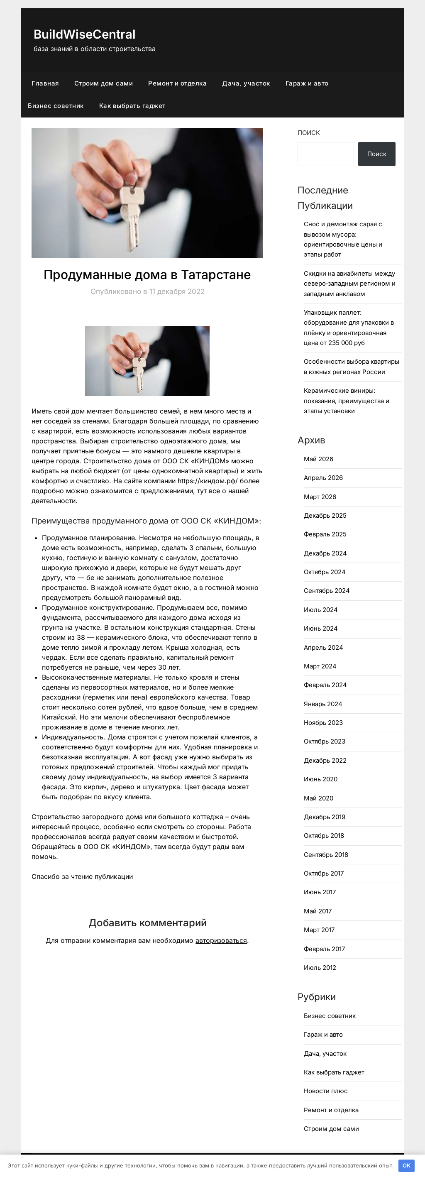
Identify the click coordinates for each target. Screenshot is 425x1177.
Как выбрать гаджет (132, 106)
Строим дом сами (103, 83)
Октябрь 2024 (325, 572)
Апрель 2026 (323, 478)
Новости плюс (326, 1091)
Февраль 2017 (324, 949)
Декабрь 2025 (325, 515)
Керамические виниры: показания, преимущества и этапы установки (346, 401)
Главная (45, 83)
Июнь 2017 (320, 892)
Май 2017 (318, 911)
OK (406, 1165)
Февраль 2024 (325, 685)
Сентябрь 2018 (326, 855)
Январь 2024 (323, 704)
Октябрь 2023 (324, 741)
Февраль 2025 (325, 534)
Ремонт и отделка (177, 83)
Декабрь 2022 (325, 760)
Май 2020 (318, 798)
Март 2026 (320, 497)
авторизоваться (221, 940)
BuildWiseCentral (86, 34)
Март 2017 (319, 930)
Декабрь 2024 (325, 553)
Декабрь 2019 (324, 817)
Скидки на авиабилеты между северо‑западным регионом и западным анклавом (350, 283)
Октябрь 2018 (324, 835)
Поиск (309, 133)
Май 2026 (318, 459)
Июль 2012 (320, 967)
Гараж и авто (307, 83)
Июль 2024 (321, 610)
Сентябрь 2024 (327, 591)
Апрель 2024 (323, 647)
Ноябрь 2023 (323, 723)
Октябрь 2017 (324, 873)
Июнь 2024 (321, 628)
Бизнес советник (56, 106)
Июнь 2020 (320, 779)
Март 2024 (320, 666)
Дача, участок (246, 83)
